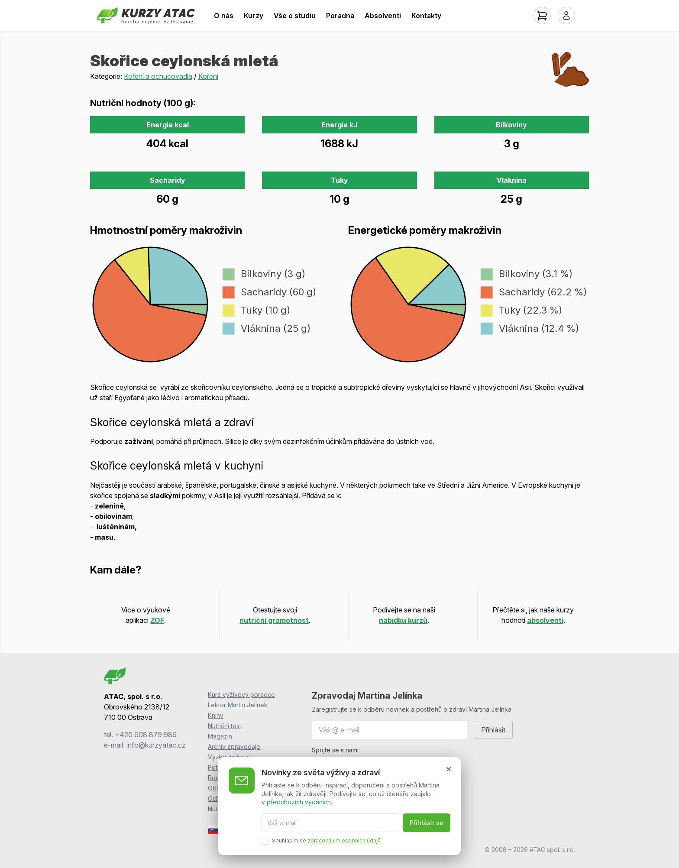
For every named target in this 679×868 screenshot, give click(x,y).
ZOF (157, 620)
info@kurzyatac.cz (156, 745)
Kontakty (426, 15)
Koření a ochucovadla (158, 76)
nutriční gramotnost (274, 620)
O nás (223, 15)
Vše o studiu (295, 15)
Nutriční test (224, 725)
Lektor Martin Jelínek (238, 705)
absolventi (545, 620)
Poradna (340, 15)
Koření (208, 76)
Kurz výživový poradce (241, 694)
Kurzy (253, 15)
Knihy (215, 715)
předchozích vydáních (299, 802)
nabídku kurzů (403, 620)
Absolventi (383, 15)
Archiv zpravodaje (234, 746)
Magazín (220, 736)
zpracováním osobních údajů (344, 840)
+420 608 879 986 (146, 734)
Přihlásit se (426, 822)
